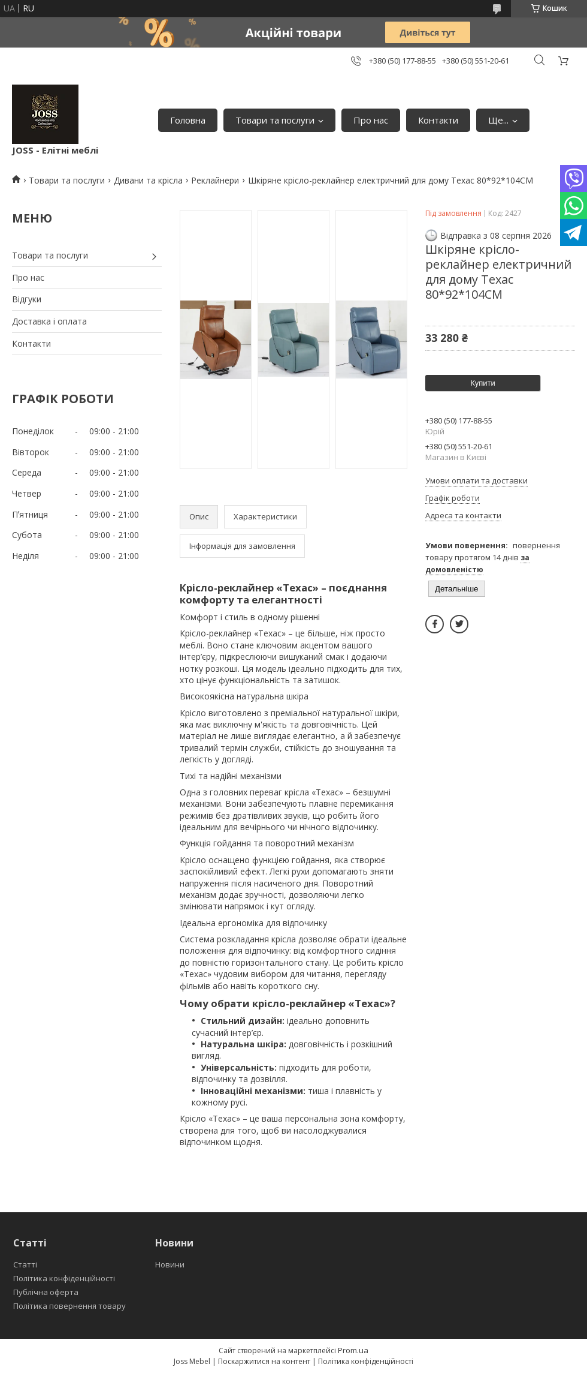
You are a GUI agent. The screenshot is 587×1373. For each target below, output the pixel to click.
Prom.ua (353, 1350)
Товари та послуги (274, 120)
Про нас (370, 120)
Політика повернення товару (69, 1305)
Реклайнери (215, 180)
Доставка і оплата (49, 321)
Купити (482, 382)
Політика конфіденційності (64, 1278)
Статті (25, 1264)
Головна (187, 120)
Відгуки (26, 299)
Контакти (438, 120)
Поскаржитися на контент (264, 1361)
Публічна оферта (45, 1292)
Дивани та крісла (148, 180)
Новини (169, 1264)
